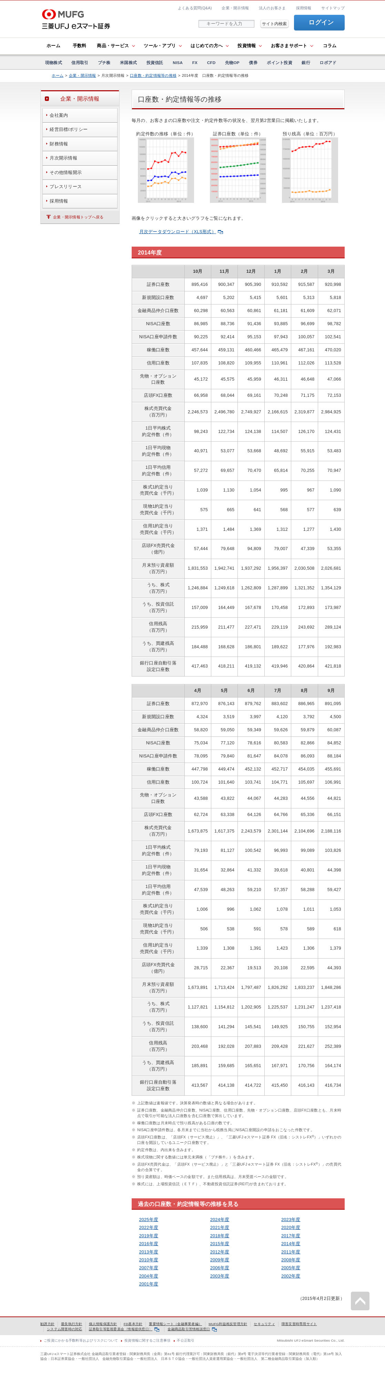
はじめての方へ (207, 45)
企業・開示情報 (235, 8)
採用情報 (304, 8)
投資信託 (154, 62)
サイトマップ (333, 8)
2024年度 (220, 1219)
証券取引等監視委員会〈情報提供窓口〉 (124, 1329)
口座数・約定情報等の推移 (153, 75)
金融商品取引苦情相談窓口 (192, 1329)
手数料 (80, 45)
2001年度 (149, 1284)
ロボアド (328, 62)
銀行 (306, 62)
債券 (253, 62)
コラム (330, 45)
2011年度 (291, 1252)
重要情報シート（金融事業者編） (175, 1324)
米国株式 (128, 62)
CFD (211, 62)
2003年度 (220, 1276)
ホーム (53, 45)
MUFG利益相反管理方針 (228, 1324)
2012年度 (220, 1252)
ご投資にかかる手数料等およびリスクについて (81, 1340)
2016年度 (149, 1243)
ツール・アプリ (160, 45)
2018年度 (220, 1235)
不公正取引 (185, 1340)
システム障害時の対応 (64, 1329)
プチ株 (104, 62)
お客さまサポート (289, 45)
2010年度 (149, 1260)
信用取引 (79, 62)
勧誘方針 (47, 1324)
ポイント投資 (279, 62)
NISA (178, 62)
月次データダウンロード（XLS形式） (181, 231)
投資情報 (246, 45)
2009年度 (220, 1260)
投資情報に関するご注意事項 (147, 1340)
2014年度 (291, 1243)
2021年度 (220, 1227)
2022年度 (149, 1227)
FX (194, 62)
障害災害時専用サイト (299, 1324)
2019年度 (149, 1235)
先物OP (232, 62)
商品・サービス (113, 45)
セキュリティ (264, 1324)
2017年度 (291, 1235)
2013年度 (149, 1252)
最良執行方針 (71, 1324)
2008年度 (291, 1260)
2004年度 (149, 1276)
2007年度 (149, 1267)
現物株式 (53, 62)
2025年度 (149, 1219)
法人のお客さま (272, 8)
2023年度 (291, 1219)
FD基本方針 (133, 1324)
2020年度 (291, 1227)
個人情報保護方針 (103, 1324)
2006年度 (220, 1267)
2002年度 (291, 1276)
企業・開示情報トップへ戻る (78, 217)
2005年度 (291, 1267)
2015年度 (220, 1243)
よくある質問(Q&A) (195, 8)
